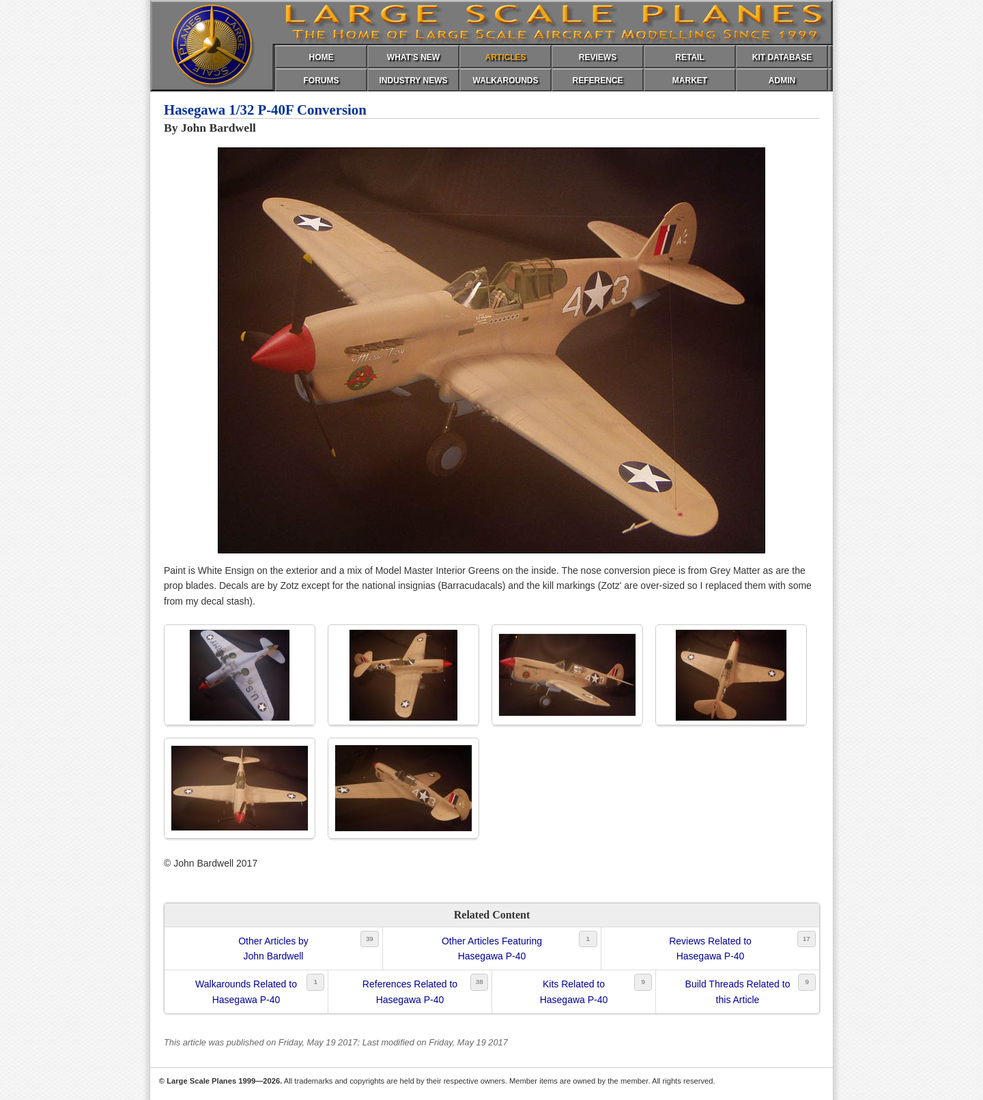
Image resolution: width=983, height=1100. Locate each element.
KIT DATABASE (782, 57)
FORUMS (321, 80)
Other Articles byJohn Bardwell (273, 948)
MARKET (689, 80)
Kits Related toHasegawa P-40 (574, 991)
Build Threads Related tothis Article (737, 991)
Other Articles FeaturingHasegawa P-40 (492, 948)
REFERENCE (597, 80)
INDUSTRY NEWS (413, 80)
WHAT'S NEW (413, 57)
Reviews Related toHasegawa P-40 (710, 948)
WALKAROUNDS (506, 80)
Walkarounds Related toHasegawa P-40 (246, 991)
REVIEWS (597, 57)
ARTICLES (505, 57)
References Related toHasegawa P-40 (409, 991)
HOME (321, 57)
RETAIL (689, 57)
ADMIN (782, 80)
